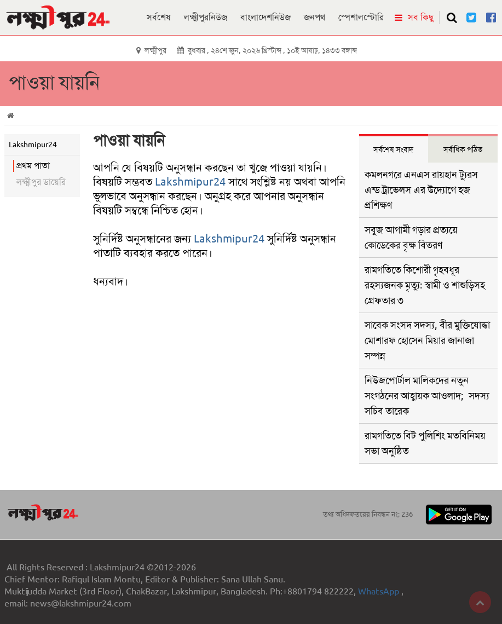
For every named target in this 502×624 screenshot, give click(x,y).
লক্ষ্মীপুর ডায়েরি (41, 182)
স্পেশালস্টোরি (361, 17)
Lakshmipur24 (190, 182)
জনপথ (314, 17)
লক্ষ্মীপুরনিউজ (205, 17)
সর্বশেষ (159, 17)
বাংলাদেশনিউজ (265, 17)
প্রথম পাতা (33, 165)
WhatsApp (379, 591)
